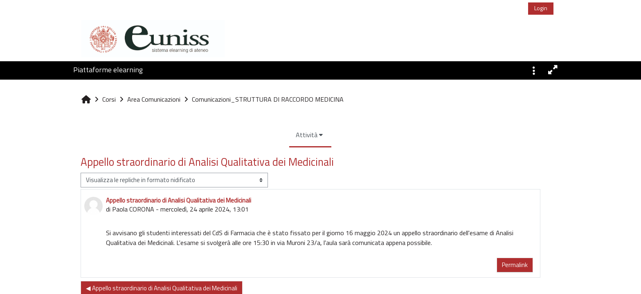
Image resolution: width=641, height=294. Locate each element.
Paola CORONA (83, 209)
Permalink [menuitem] (464, 265)
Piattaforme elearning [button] (108, 69)
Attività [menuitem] (257, 135)
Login (540, 8)
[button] (533, 69)
